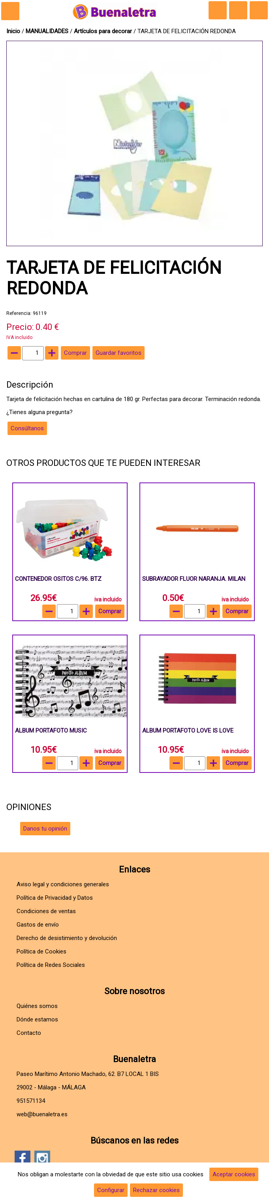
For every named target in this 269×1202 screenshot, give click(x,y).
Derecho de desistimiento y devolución (67, 938)
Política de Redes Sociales (51, 964)
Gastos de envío (38, 924)
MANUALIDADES (48, 31)
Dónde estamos (37, 1019)
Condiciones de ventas (46, 911)
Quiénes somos (37, 1006)
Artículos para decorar (103, 31)
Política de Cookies (41, 951)
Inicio (13, 31)
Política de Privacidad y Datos (55, 897)
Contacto (29, 1032)
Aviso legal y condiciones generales (63, 884)
